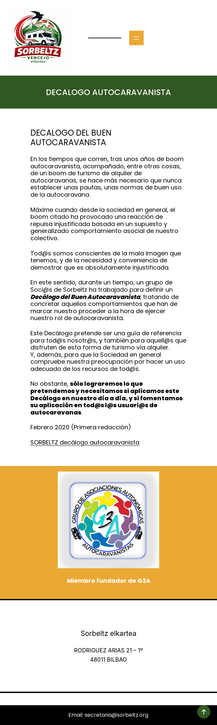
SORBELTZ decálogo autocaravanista (84, 442)
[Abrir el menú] (136, 38)
